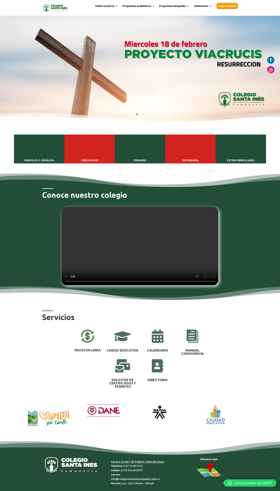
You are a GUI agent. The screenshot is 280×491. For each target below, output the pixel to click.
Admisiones (201, 6)
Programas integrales (172, 6)
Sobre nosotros (104, 6)
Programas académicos (137, 6)
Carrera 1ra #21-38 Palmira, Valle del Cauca (137, 461)
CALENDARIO (157, 350)
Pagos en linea (227, 6)
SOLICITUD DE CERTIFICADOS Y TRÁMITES (122, 383)
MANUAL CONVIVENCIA (192, 351)
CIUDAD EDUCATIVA (122, 350)
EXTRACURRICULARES (241, 160)
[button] (249, 483)
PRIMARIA (140, 160)
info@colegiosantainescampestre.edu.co (135, 479)
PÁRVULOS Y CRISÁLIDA (39, 160)
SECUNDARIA (190, 160)
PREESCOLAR (89, 160)
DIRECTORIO (158, 380)
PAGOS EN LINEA (88, 350)
